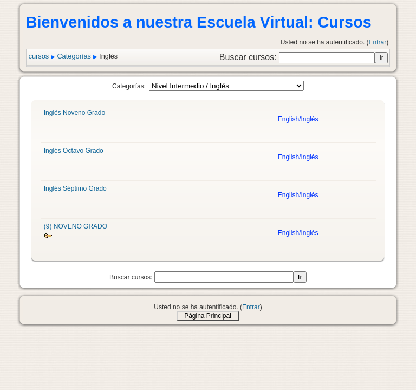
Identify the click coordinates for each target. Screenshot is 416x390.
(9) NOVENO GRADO (75, 226)
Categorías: (129, 86)
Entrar (378, 42)
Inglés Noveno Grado (74, 112)
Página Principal (207, 316)
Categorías (74, 56)
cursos (39, 56)
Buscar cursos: (249, 57)
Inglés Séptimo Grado (75, 188)
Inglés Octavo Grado (73, 150)
